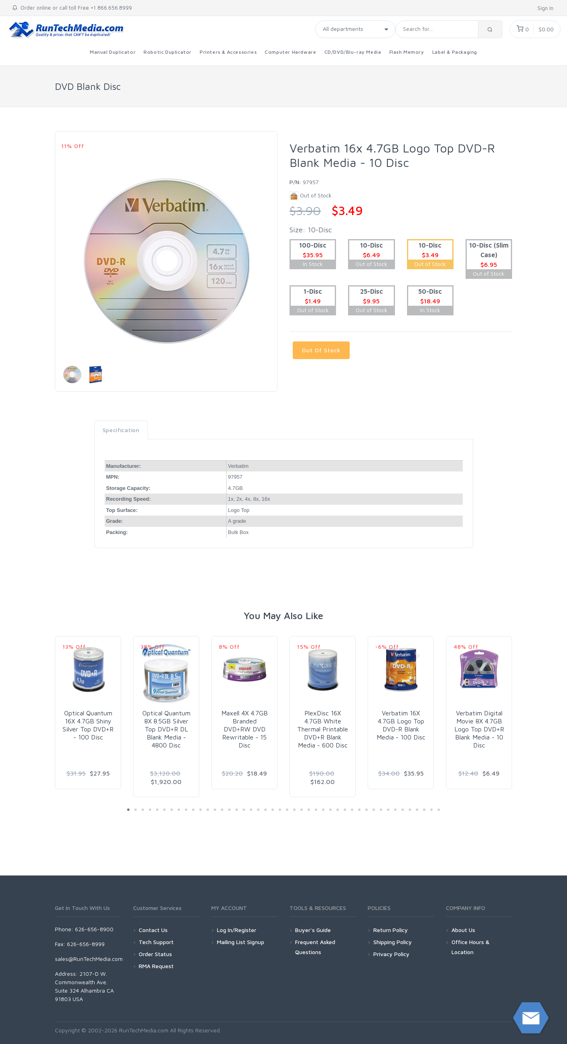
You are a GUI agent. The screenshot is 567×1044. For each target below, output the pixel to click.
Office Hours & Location (471, 946)
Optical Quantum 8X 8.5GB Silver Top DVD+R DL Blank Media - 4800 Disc (166, 729)
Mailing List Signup (240, 941)
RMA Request (156, 966)
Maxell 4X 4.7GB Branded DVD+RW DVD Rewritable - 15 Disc (244, 729)
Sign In (546, 8)
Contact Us (153, 929)
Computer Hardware (290, 52)
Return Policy (390, 929)
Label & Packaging (454, 52)
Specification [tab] (121, 430)
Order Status (155, 954)
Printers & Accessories (228, 52)
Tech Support (156, 941)
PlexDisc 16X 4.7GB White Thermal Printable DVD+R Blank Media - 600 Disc (322, 729)
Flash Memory (406, 52)
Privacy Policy (391, 954)
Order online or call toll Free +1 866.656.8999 (72, 7)
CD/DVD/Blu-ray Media (352, 52)
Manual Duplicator (113, 52)
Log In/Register (236, 929)
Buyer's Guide (313, 929)
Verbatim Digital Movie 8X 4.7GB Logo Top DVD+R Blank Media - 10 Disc (479, 729)
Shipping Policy (392, 941)
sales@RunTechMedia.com (89, 958)
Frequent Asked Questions (315, 946)
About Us (463, 929)
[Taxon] (355, 29)
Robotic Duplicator (168, 52)
